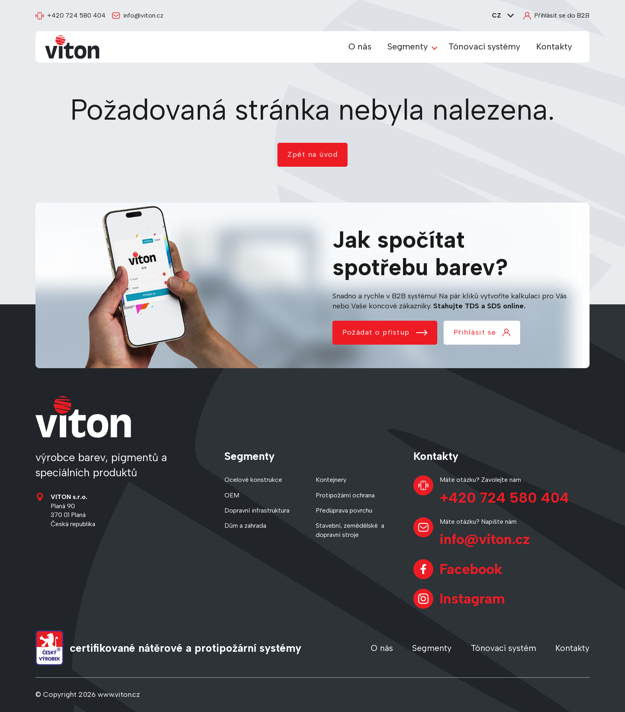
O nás (359, 46)
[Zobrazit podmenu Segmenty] (434, 47)
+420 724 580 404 (70, 16)
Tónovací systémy (484, 46)
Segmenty (407, 46)
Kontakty (554, 46)
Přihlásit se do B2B (556, 16)
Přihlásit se (482, 332)
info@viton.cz (137, 15)
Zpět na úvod (312, 154)
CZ (503, 15)
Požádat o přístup (384, 332)
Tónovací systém (503, 648)
